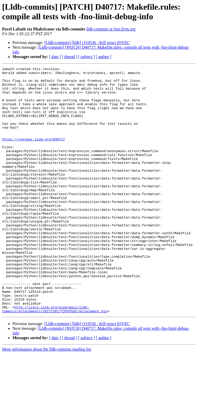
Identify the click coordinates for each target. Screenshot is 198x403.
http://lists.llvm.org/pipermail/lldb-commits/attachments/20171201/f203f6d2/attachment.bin (55, 358)
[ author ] (103, 56)
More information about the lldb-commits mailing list (46, 398)
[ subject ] (86, 56)
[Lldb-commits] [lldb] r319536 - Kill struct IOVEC (87, 42)
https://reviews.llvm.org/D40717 (33, 154)
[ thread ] (69, 56)
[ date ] (55, 56)
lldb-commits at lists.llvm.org (110, 29)
